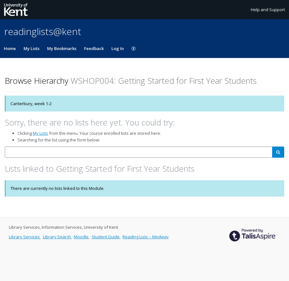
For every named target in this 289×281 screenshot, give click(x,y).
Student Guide (106, 237)
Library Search (57, 237)
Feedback (94, 48)
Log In (117, 48)
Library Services (25, 237)
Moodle (81, 237)
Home (10, 48)
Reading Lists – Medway (146, 237)
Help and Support (268, 9)
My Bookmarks (61, 48)
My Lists (31, 48)
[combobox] (138, 152)
